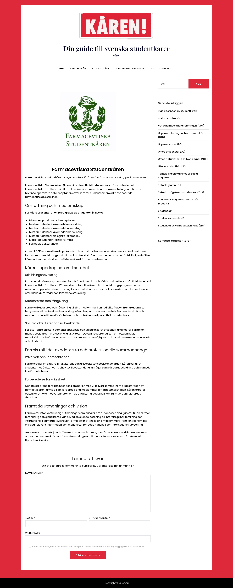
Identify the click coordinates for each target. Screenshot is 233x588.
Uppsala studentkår (170, 144)
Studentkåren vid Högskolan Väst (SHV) (182, 225)
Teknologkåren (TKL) (170, 185)
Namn (30, 518)
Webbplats (32, 533)
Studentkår (78, 68)
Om (152, 68)
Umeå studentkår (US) (171, 151)
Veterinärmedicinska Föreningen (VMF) (181, 125)
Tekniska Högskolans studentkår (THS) (181, 192)
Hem (61, 68)
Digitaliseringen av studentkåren (177, 111)
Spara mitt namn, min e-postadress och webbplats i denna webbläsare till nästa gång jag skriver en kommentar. (88, 546)
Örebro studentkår (169, 118)
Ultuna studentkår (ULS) (172, 166)
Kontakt (165, 68)
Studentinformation (130, 68)
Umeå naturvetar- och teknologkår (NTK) (183, 159)
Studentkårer (101, 68)
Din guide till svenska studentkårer (116, 48)
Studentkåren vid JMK (171, 218)
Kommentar (34, 473)
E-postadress (99, 518)
